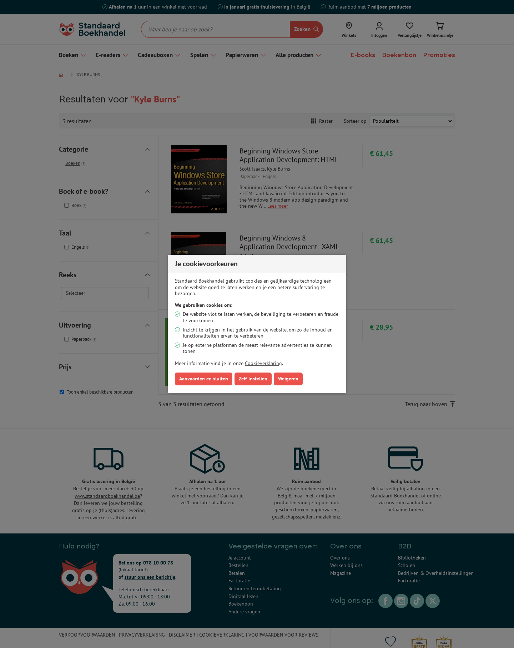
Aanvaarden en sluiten (203, 378)
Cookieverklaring (263, 363)
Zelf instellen (253, 378)
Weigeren (288, 378)
